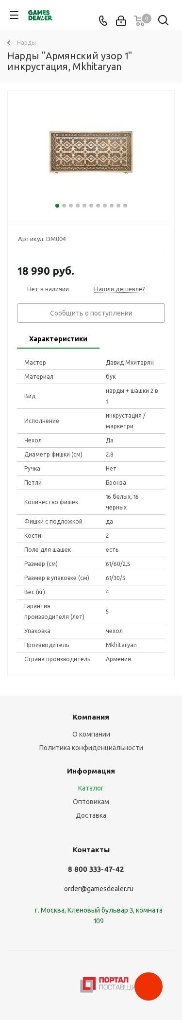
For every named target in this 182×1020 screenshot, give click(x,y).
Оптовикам (91, 802)
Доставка (91, 815)
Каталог (91, 788)
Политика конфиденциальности (91, 748)
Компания (91, 717)
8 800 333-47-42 (96, 869)
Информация (91, 771)
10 (118, 206)
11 (125, 206)
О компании (91, 734)
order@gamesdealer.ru (98, 889)
